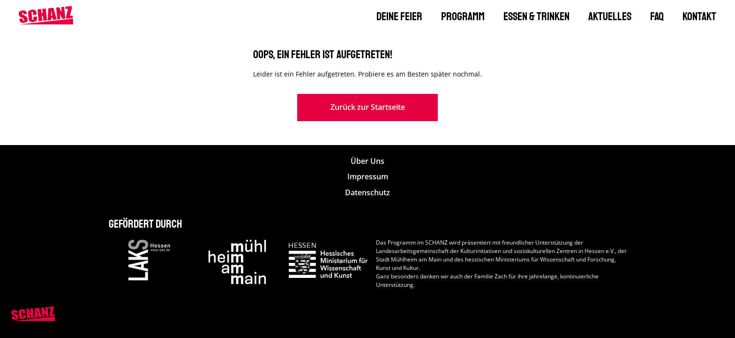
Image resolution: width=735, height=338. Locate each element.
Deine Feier (399, 16)
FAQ (657, 16)
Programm (463, 16)
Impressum (367, 177)
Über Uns (367, 161)
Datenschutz (367, 193)
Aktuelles (609, 16)
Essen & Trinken (536, 16)
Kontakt (699, 16)
